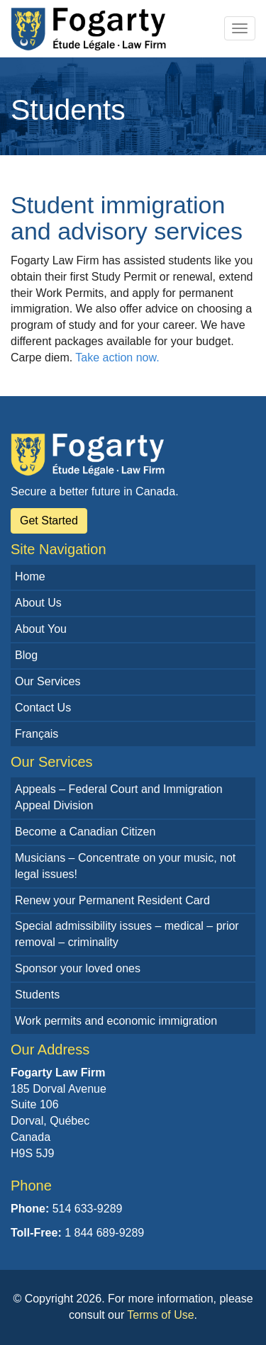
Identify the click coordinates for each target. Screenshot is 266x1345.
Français (36, 734)
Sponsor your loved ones (77, 968)
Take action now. (117, 357)
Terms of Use (160, 1315)
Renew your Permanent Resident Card (112, 900)
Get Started (49, 520)
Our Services (47, 681)
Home (30, 576)
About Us (38, 603)
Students (37, 995)
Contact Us (43, 708)
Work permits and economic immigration (116, 1021)
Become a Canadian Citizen (85, 832)
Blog (26, 655)
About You (41, 629)
